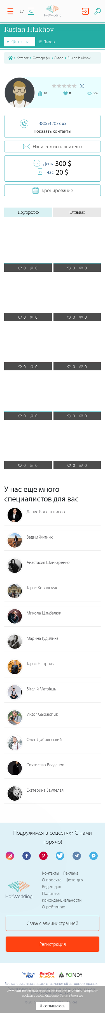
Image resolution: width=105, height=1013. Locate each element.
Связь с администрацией (52, 923)
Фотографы (41, 57)
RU (31, 11)
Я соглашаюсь (52, 1006)
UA (22, 11)
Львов (58, 57)
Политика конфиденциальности (61, 896)
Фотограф (21, 41)
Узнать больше (71, 996)
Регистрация (52, 944)
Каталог (23, 57)
